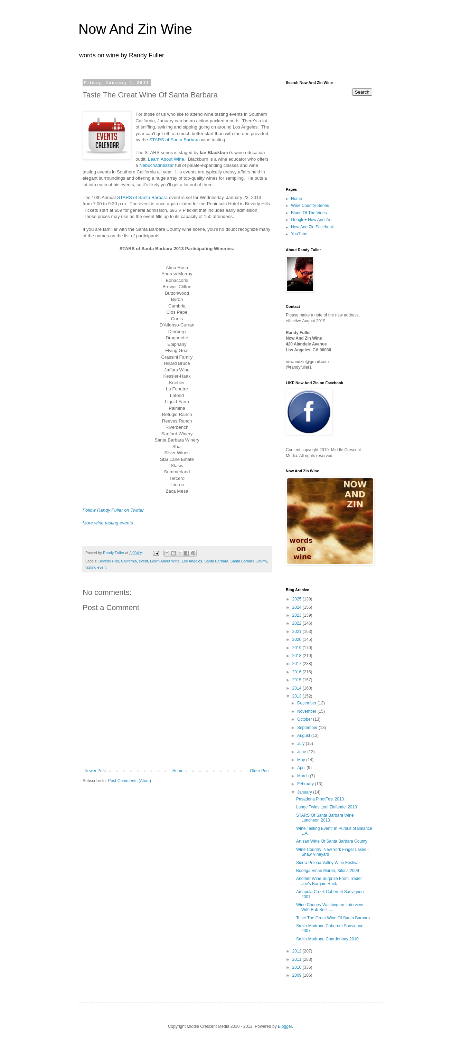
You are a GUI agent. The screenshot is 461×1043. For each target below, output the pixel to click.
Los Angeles (192, 561)
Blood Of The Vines (309, 212)
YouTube (299, 233)
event (143, 561)
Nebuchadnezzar (156, 165)
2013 (297, 696)
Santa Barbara (216, 561)
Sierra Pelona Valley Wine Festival (327, 862)
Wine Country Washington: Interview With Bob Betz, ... (329, 907)
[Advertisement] (320, 140)
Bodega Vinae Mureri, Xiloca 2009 (327, 870)
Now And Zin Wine (135, 29)
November (307, 711)
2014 (297, 688)
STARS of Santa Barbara (174, 139)
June (302, 751)
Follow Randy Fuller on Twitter (113, 510)
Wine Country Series (310, 205)
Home (178, 770)
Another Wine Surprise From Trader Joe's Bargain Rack (329, 881)
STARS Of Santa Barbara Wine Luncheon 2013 (325, 818)
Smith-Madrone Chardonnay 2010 (327, 939)
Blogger (285, 1026)
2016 (297, 672)
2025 (297, 599)
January (305, 792)
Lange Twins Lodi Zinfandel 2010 (326, 807)
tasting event (95, 567)
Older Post (260, 770)
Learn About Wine (166, 159)
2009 (297, 975)
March (303, 776)
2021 (297, 631)
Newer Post (95, 770)
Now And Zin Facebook (312, 227)
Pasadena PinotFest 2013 (320, 799)
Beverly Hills (108, 561)
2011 (297, 959)
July (301, 743)
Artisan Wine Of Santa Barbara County (331, 841)
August (304, 735)
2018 (297, 655)
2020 (297, 639)
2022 (297, 623)
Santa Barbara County (248, 561)
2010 (297, 967)
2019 (297, 647)
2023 (297, 615)
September (308, 727)
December (307, 703)
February (306, 783)
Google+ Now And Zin (311, 219)
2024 (297, 607)
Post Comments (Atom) (129, 780)
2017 (297, 663)
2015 (297, 679)
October (305, 719)
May (301, 759)
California (129, 561)
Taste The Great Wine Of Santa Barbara (333, 918)
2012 (297, 951)
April (302, 767)
